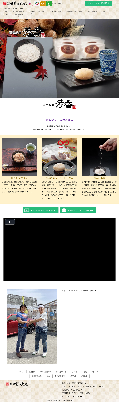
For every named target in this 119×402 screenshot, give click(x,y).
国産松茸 (41, 11)
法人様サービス (18, 11)
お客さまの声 (92, 11)
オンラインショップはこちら (98, 3)
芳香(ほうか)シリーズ (74, 11)
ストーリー (95, 372)
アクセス (6, 14)
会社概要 (84, 376)
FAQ (48, 376)
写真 (104, 11)
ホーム (5, 11)
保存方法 (72, 376)
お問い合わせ (37, 376)
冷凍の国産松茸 (55, 11)
